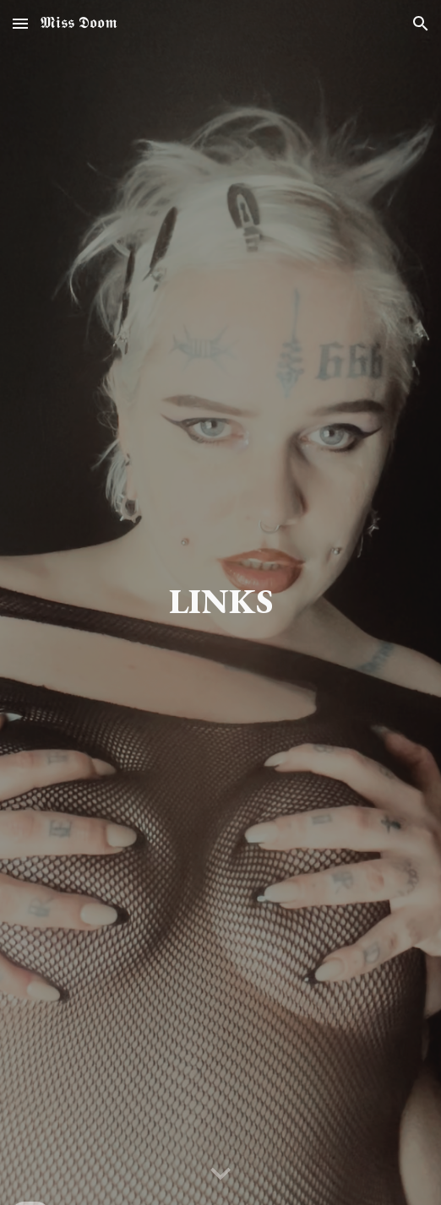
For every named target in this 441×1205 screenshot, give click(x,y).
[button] (20, 23)
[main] (220, 602)
